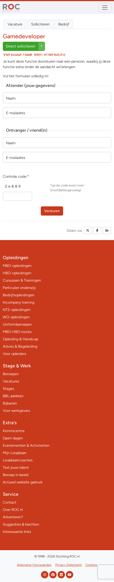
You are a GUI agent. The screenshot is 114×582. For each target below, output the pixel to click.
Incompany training (18, 302)
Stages (8, 388)
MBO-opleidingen (17, 265)
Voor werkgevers (16, 410)
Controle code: (16, 176)
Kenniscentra (13, 431)
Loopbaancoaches (17, 460)
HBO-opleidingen (17, 273)
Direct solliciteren (20, 46)
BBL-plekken (13, 396)
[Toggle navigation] (104, 7)
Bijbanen (10, 403)
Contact (9, 502)
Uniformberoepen (17, 324)
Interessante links (17, 531)
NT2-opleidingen (16, 310)
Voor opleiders (14, 354)
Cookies (91, 565)
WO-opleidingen (16, 317)
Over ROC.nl (13, 509)
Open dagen (13, 438)
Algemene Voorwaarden (34, 565)
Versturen (52, 211)
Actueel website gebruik (23, 482)
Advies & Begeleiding (20, 346)
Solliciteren (40, 24)
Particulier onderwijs (19, 287)
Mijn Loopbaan (14, 453)
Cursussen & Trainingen (22, 280)
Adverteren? (13, 517)
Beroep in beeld (15, 475)
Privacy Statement (68, 565)
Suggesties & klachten (21, 524)
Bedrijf (63, 24)
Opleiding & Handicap (20, 339)
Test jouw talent (16, 467)
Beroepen (11, 374)
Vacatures (11, 381)
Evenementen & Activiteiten (26, 445)
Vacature (15, 24)
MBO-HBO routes (17, 332)
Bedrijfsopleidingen (18, 295)
